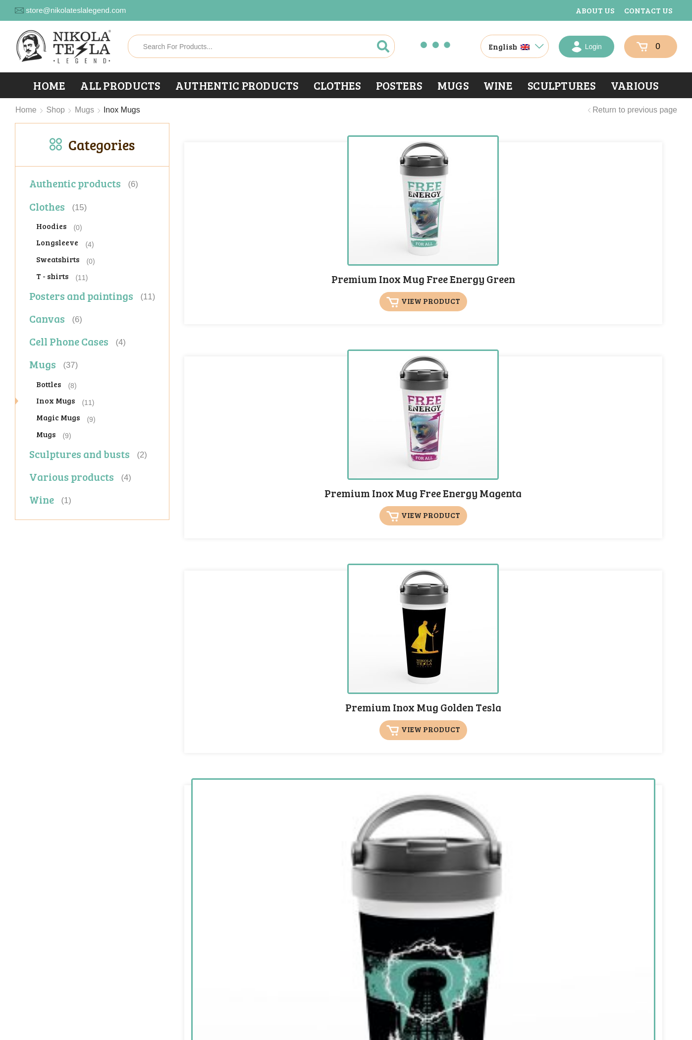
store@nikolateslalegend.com (76, 10)
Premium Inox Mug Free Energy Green (238, 237)
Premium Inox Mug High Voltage (608, 237)
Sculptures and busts (79, 454)
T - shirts (52, 276)
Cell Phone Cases (68, 341)
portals (283, 1033)
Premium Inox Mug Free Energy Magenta (361, 243)
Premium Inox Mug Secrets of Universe (485, 427)
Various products (71, 476)
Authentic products (237, 85)
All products (120, 85)
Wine (498, 85)
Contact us (648, 10)
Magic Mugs (58, 417)
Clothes (337, 85)
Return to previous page (634, 110)
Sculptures (562, 85)
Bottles (48, 384)
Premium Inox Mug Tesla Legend (238, 618)
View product (245, 276)
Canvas (47, 318)
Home (49, 85)
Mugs (453, 85)
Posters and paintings (81, 296)
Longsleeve (57, 242)
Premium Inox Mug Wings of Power (485, 618)
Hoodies (51, 226)
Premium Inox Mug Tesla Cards (608, 427)
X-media (202, 1033)
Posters (399, 85)
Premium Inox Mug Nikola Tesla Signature (361, 433)
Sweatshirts (57, 259)
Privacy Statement (156, 1033)
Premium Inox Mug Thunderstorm (361, 618)
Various (635, 85)
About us (595, 10)
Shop (56, 110)
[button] (605, 979)
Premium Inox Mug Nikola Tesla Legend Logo (238, 433)
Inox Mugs (55, 400)
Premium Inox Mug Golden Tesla (485, 237)
